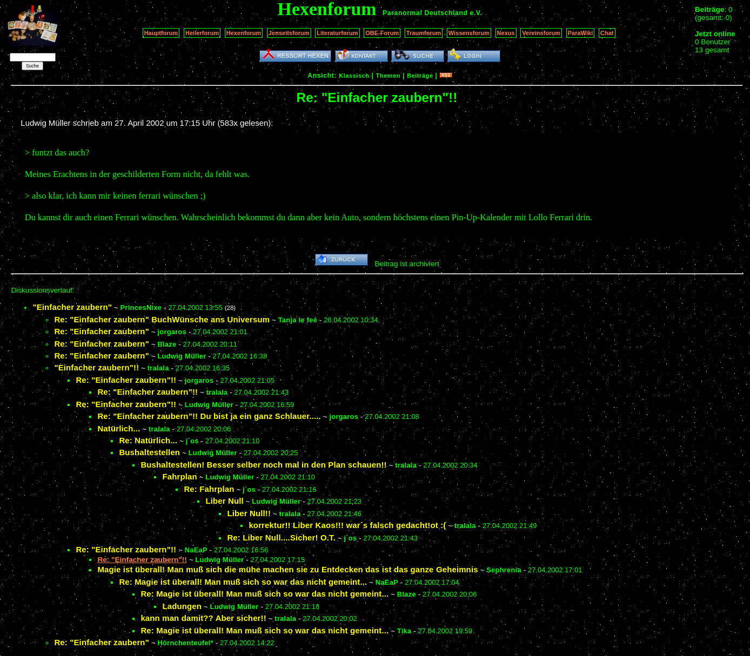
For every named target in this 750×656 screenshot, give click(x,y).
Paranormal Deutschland (425, 13)
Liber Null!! (249, 513)
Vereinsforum (541, 33)
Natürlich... (118, 428)
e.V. (476, 13)
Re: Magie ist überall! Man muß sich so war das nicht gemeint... (243, 581)
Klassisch (354, 75)
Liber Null (224, 500)
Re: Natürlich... (148, 440)
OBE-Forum (382, 33)
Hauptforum (161, 33)
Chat (607, 33)
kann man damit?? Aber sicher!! (203, 618)
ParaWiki (580, 33)
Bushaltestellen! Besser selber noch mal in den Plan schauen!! (263, 464)
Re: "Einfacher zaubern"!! (126, 379)
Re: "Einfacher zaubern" (101, 331)
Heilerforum (202, 33)
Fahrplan (179, 476)
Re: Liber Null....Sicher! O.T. (281, 537)
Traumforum (423, 33)
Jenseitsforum (289, 33)
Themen (388, 75)
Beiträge (420, 75)
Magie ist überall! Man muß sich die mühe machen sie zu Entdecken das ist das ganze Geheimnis (287, 569)
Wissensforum (469, 33)
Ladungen (182, 606)
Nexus (506, 33)
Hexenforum (244, 33)
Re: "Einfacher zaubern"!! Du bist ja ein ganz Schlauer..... (209, 416)
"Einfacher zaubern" (72, 307)
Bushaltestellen (149, 452)
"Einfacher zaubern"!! (96, 367)
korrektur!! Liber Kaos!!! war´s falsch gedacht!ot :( (347, 525)
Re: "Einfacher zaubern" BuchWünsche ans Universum (162, 319)
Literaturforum (337, 33)
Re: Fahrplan (209, 488)
